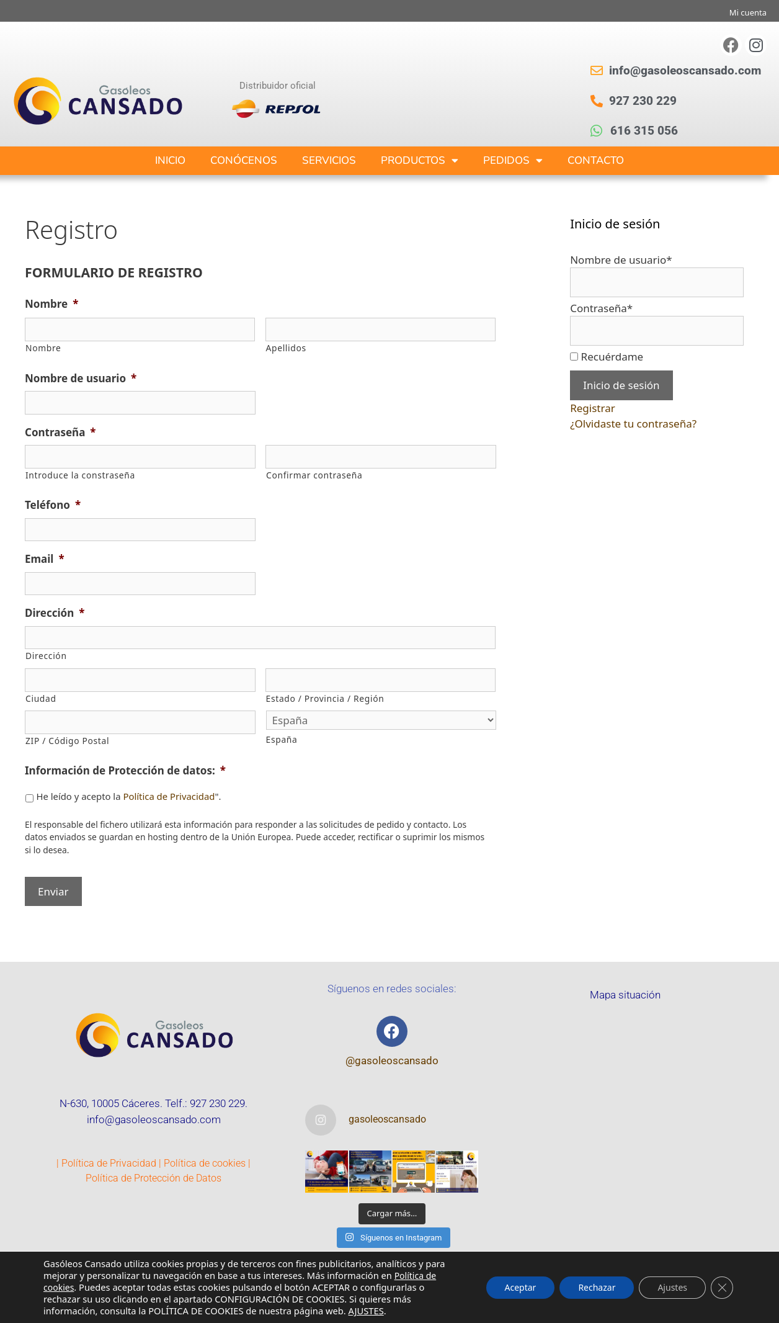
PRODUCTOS (419, 160)
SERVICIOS (329, 160)
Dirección (54, 613)
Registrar (592, 408)
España (282, 739)
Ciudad (40, 698)
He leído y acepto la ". (128, 796)
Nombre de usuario (80, 378)
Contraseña (60, 432)
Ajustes (672, 1287)
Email (45, 559)
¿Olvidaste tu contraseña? (633, 423)
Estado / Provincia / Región (325, 698)
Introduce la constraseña (80, 475)
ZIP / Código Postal (67, 741)
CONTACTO (596, 160)
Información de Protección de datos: (125, 771)
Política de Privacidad (169, 796)
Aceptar (520, 1287)
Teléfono (53, 505)
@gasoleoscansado (391, 1060)
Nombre (51, 304)
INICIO (170, 160)
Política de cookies (205, 1163)
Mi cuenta (748, 12)
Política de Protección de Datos (153, 1178)
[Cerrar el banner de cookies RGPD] (722, 1287)
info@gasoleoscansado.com (154, 1119)
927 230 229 (217, 1103)
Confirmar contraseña (314, 475)
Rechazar (596, 1287)
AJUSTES (366, 1310)
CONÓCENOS (243, 160)
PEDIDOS (513, 160)
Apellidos (286, 348)
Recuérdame (612, 356)
